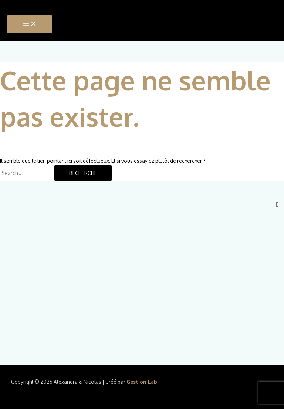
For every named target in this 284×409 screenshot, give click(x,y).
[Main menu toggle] (29, 24)
